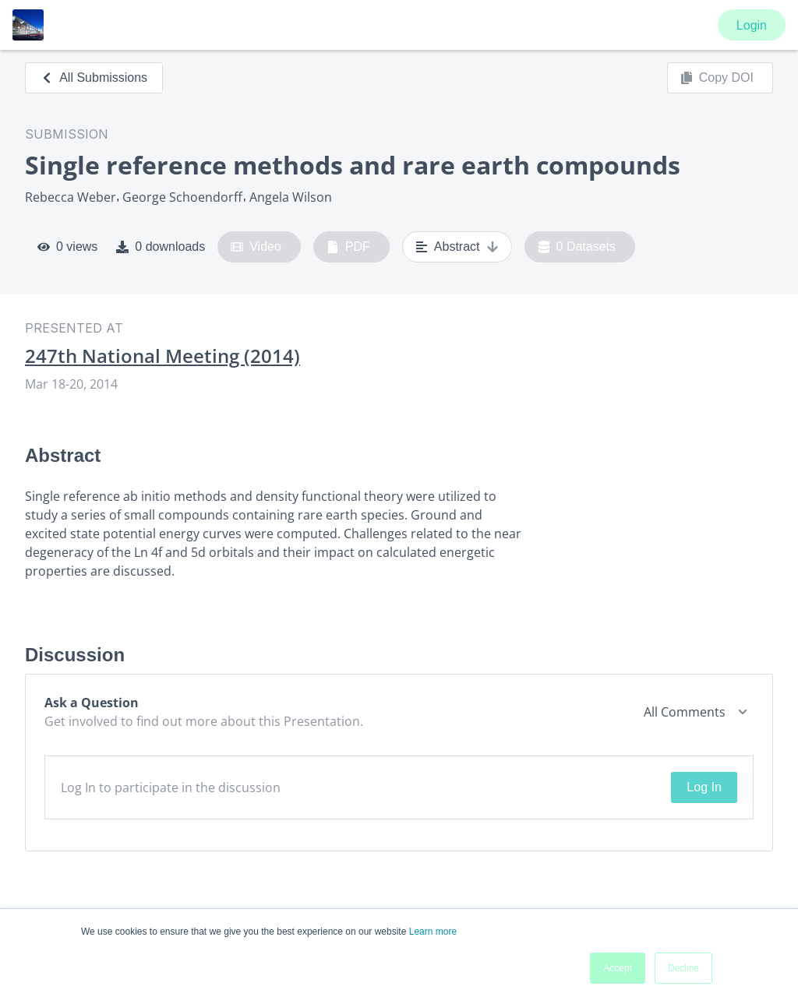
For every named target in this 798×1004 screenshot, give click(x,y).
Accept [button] (617, 968)
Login (751, 25)
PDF (348, 247)
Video (256, 247)
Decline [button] (683, 968)
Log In (704, 787)
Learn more (433, 931)
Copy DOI (717, 78)
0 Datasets (577, 247)
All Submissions (94, 77)
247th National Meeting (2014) (162, 355)
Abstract (457, 247)
